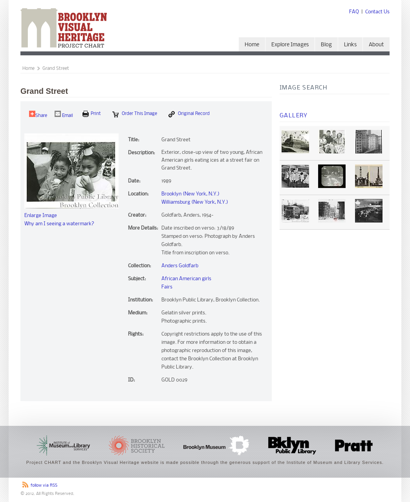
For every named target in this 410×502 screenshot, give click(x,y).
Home (252, 45)
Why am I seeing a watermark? (59, 223)
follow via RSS (44, 486)
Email (64, 114)
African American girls (186, 278)
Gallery (294, 116)
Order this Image (134, 114)
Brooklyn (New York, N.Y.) (190, 194)
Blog (326, 45)
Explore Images (290, 45)
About (376, 45)
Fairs (166, 287)
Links (350, 45)
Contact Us (377, 12)
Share (38, 114)
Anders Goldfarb (179, 265)
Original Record (189, 114)
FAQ (354, 12)
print (91, 114)
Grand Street (55, 68)
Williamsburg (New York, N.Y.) (194, 202)
